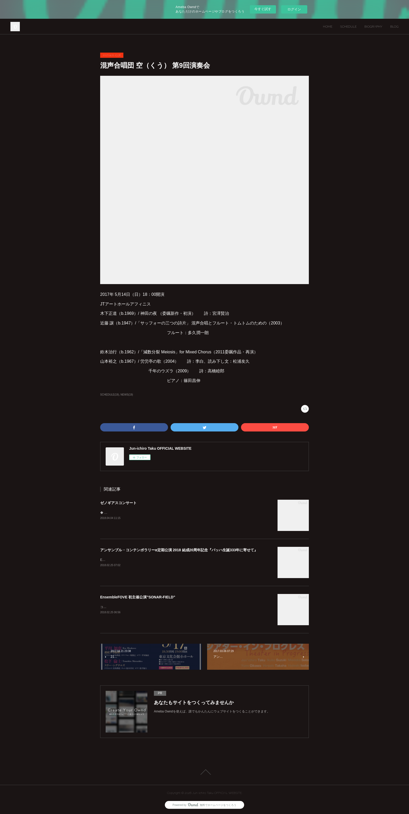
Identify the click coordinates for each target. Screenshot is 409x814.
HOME (327, 26)
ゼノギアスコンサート (118, 503)
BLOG (394, 26)
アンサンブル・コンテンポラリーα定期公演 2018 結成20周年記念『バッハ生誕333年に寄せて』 (179, 550)
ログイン (294, 9)
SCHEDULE (348, 26)
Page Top (204, 772)
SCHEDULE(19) (109, 394)
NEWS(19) (127, 394)
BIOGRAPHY (373, 26)
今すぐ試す (262, 9)
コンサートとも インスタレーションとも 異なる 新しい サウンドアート (150, 607)
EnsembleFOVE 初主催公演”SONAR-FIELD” (137, 597)
